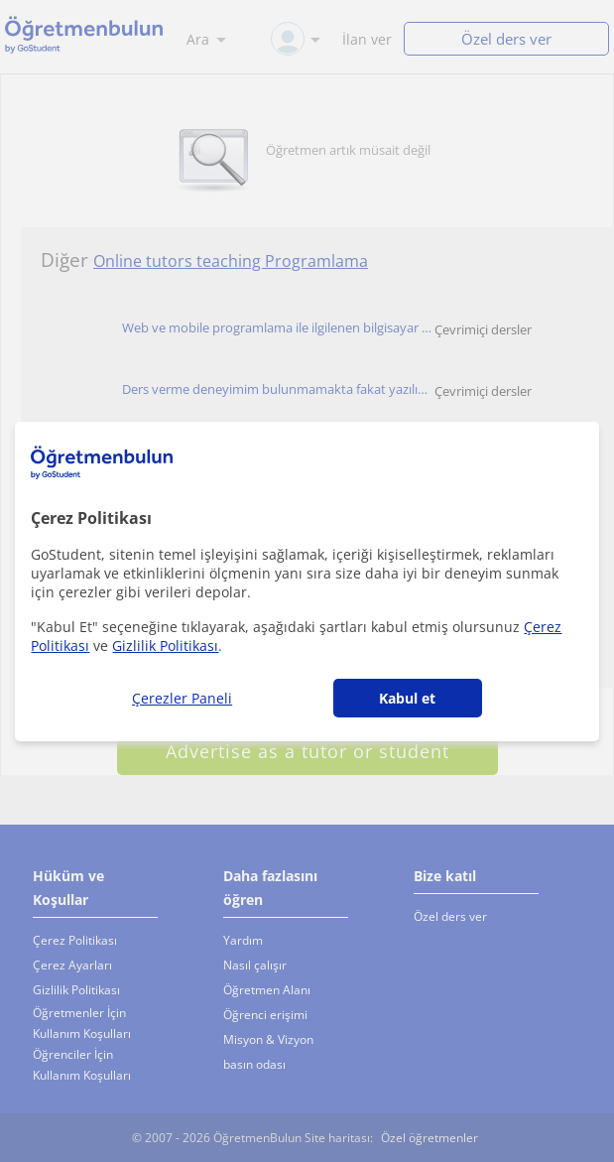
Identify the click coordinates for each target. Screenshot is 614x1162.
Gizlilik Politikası (165, 645)
